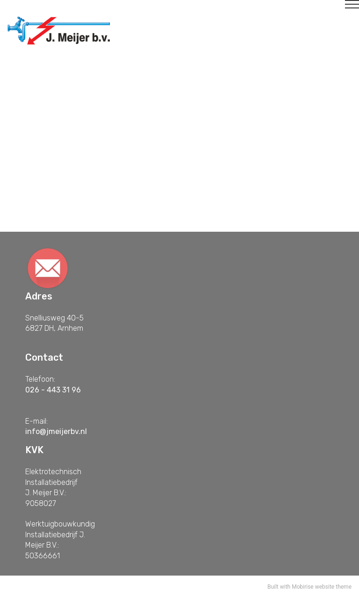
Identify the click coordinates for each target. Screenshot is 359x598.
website (325, 587)
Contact (83, 218)
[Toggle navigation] (179, 8)
